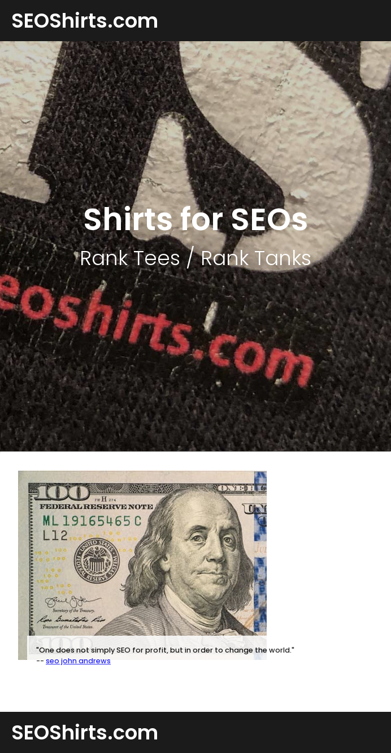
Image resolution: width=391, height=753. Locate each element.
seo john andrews (78, 661)
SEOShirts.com (84, 20)
